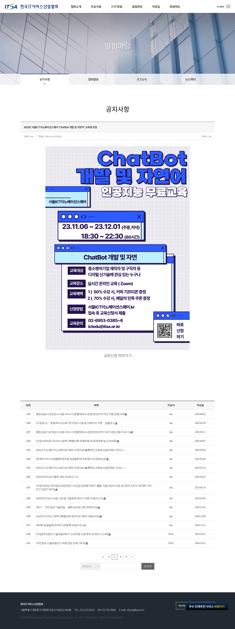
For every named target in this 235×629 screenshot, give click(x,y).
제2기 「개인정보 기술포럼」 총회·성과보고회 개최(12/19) (66, 507)
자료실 (156, 6)
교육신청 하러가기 (117, 355)
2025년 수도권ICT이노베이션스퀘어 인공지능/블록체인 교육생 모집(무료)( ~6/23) (78, 450)
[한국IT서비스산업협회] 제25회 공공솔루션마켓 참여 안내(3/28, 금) (71, 458)
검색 (149, 566)
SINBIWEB (117, 617)
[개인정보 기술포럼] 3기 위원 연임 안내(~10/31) (60, 543)
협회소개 (76, 6)
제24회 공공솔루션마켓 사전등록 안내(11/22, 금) (61, 525)
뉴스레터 (190, 79)
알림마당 (137, 6)
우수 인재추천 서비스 (207, 606)
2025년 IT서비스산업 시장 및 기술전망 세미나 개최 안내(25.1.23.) (69, 498)
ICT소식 (142, 79)
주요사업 (96, 6)
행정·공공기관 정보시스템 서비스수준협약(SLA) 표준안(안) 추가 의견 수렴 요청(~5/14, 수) (83, 432)
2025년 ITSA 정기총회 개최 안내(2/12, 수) (57, 476)
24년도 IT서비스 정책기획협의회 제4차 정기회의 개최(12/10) (67, 516)
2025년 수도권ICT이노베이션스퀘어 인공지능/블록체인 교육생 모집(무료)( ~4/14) (78, 467)
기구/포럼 (116, 6)
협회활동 (93, 79)
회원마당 (175, 6)
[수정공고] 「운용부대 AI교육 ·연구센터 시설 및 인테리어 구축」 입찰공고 (75, 423)
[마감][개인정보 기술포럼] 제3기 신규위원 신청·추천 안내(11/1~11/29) (72, 534)
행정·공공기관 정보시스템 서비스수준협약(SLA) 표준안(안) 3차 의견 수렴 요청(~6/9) (80, 414)
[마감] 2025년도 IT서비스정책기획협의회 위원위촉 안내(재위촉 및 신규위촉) (76, 441)
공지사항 (45, 79)
